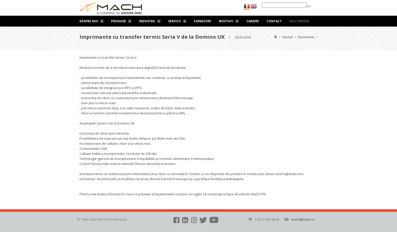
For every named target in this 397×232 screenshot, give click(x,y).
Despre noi (89, 21)
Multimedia (299, 21)
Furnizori (202, 21)
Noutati (226, 21)
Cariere (252, 21)
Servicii (174, 21)
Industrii (147, 21)
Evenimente (306, 37)
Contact (274, 21)
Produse (118, 21)
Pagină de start (275, 36)
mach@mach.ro (303, 219)
